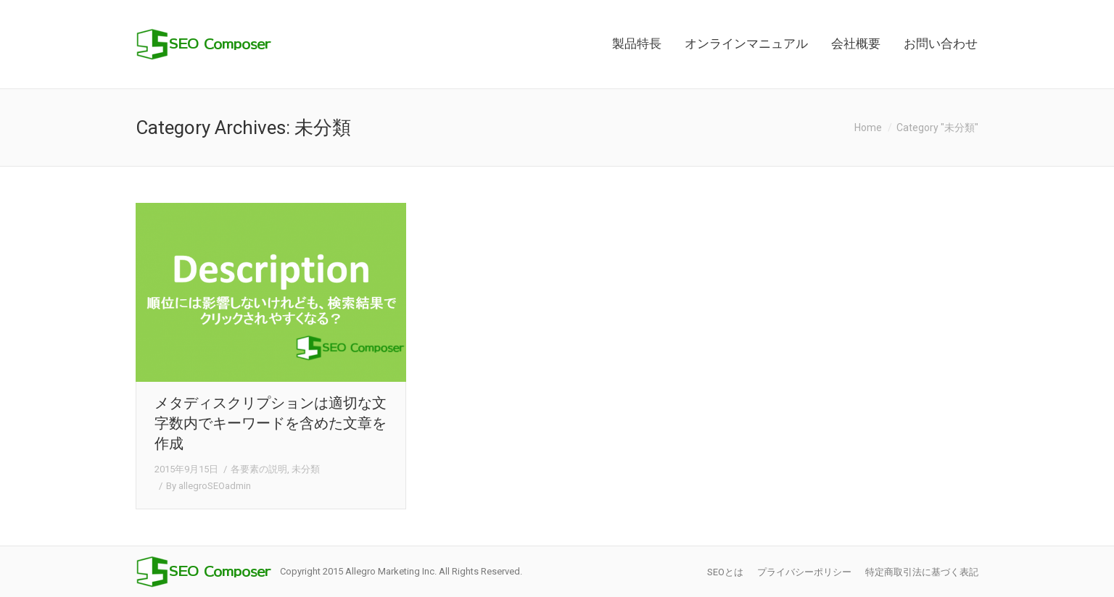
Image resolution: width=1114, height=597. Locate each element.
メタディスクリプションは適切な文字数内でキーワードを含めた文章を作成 (270, 423)
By (208, 485)
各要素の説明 (259, 469)
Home (868, 127)
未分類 (306, 469)
